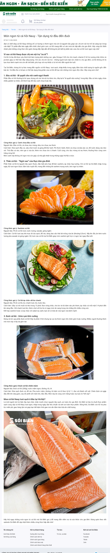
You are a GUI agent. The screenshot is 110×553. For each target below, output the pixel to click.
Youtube (86, 537)
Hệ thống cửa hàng (10, 537)
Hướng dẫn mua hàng (37, 534)
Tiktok (85, 539)
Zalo (84, 542)
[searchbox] (74, 14)
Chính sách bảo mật (36, 542)
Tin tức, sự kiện (61, 534)
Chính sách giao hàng (37, 539)
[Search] (106, 14)
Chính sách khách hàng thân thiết (41, 545)
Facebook (86, 534)
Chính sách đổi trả (36, 537)
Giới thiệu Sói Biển (9, 534)
